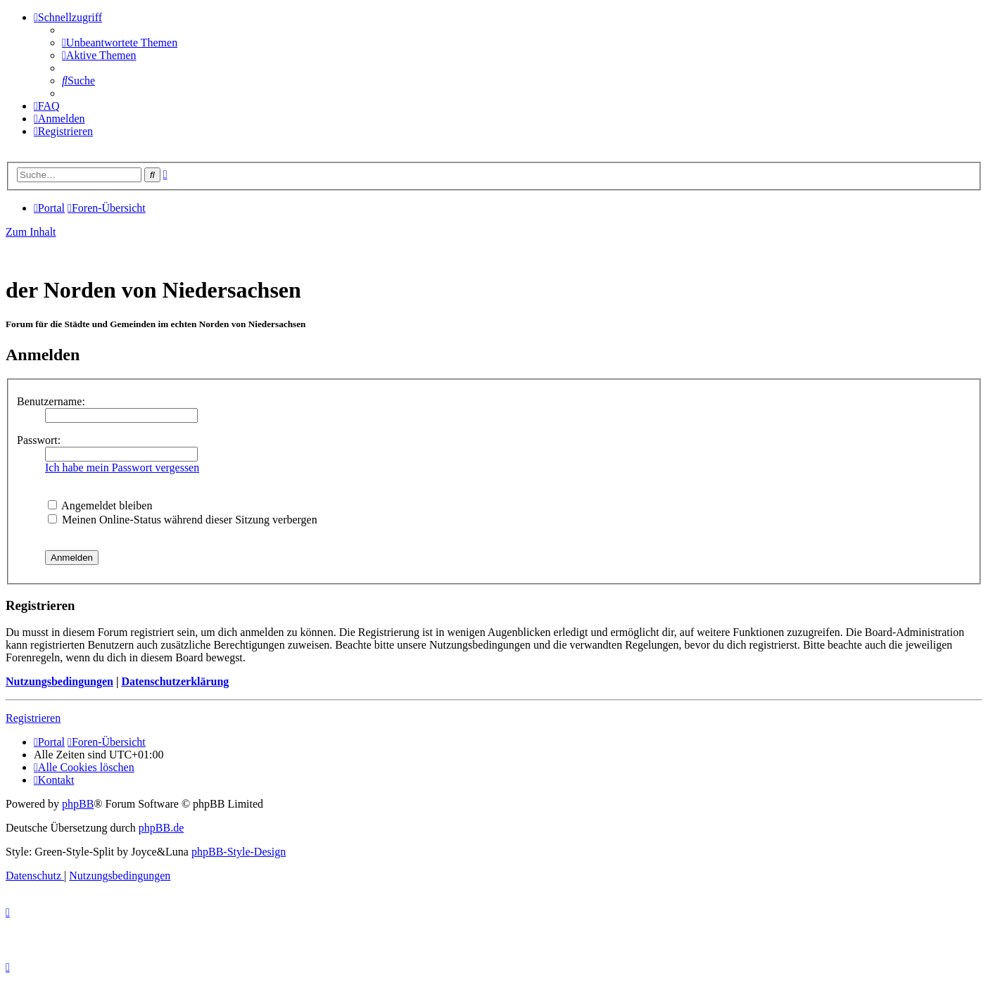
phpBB (78, 804)
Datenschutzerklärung (175, 681)
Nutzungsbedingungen (59, 681)
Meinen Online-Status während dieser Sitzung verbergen (182, 520)
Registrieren (33, 718)
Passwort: (39, 440)
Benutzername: (51, 401)
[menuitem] (119, 43)
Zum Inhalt (31, 232)
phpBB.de (161, 828)
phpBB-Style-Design (238, 852)
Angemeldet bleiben (100, 505)
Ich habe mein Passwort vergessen (122, 467)
